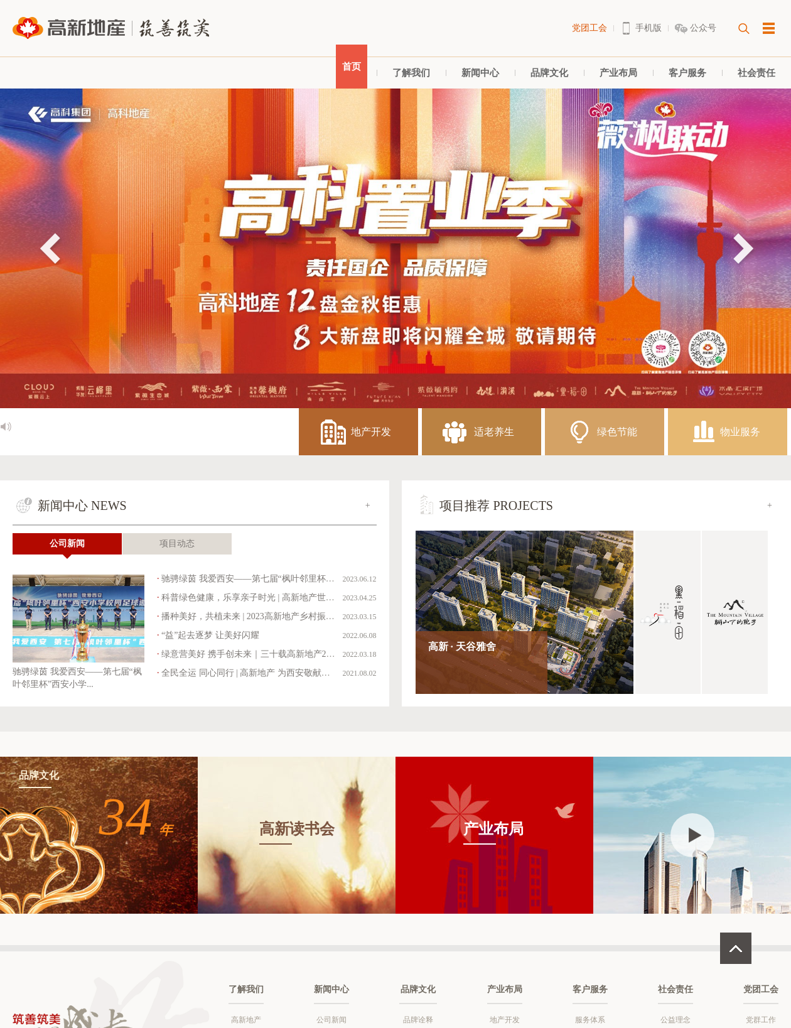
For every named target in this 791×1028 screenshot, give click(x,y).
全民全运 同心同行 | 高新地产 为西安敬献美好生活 (259, 673)
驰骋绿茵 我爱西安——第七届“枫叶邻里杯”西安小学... (266, 578)
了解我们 (411, 73)
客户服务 (687, 73)
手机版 (648, 28)
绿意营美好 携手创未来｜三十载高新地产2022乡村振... (266, 654)
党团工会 (589, 28)
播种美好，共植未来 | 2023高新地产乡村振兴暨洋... (259, 616)
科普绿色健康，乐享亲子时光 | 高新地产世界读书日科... (268, 597)
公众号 (703, 28)
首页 (351, 67)
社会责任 (756, 73)
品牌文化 (549, 73)
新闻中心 (480, 73)
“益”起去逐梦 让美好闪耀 (210, 635)
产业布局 (618, 73)
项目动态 (177, 543)
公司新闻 (67, 543)
